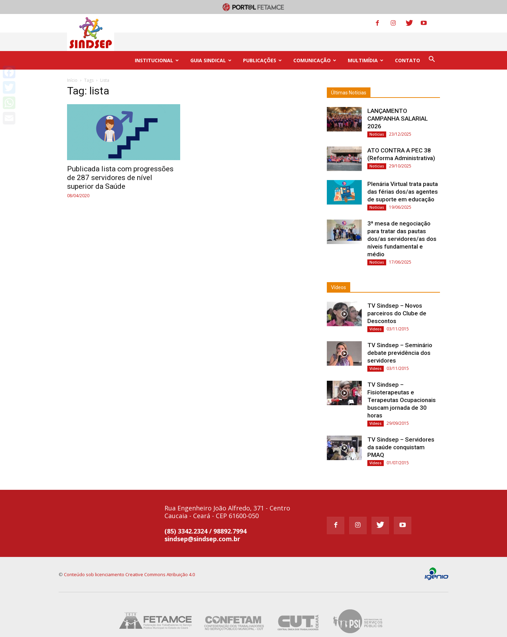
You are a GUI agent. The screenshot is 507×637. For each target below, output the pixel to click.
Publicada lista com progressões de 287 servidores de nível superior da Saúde (120, 159)
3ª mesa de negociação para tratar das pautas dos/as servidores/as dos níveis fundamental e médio (401, 220)
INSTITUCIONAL (157, 41)
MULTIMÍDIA (365, 41)
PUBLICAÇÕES (262, 41)
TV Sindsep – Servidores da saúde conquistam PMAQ (400, 428)
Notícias (376, 115)
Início (72, 62)
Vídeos (338, 269)
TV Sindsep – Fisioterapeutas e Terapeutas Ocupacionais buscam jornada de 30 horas (401, 381)
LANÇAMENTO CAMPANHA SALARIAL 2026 (397, 100)
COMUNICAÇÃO (314, 41)
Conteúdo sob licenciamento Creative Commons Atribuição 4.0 (129, 556)
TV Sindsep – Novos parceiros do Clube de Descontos (396, 295)
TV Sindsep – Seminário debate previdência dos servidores (399, 334)
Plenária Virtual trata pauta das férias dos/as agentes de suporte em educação (402, 173)
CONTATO (407, 41)
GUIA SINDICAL (211, 41)
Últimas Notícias (348, 74)
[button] (431, 41)
